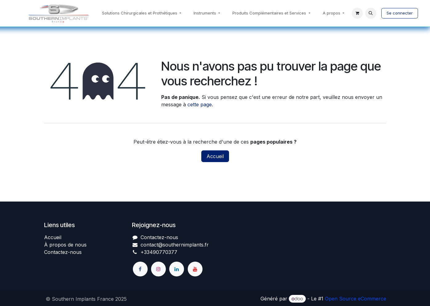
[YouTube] (195, 269)
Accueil (215, 156)
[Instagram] (158, 269)
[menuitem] (142, 13)
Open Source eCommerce (355, 299)
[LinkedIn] (176, 269)
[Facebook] (140, 269)
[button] (370, 13)
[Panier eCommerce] (357, 13)
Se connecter (400, 12)
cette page (199, 104)
